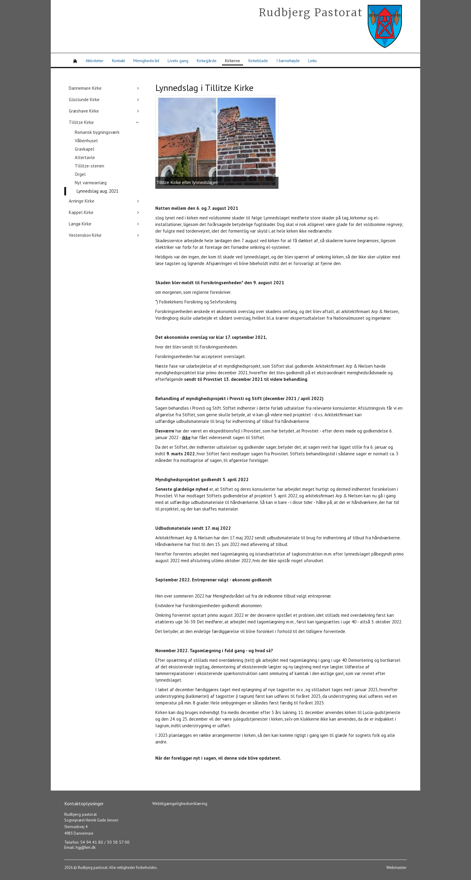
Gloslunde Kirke (84, 99)
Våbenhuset (86, 140)
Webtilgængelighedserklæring (179, 803)
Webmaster (396, 867)
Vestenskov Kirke (85, 235)
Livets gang (178, 60)
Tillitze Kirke (81, 122)
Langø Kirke (80, 224)
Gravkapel (84, 149)
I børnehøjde (288, 60)
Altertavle (85, 157)
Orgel (80, 174)
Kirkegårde (207, 60)
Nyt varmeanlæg (91, 182)
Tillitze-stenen (89, 166)
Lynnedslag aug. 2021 (97, 191)
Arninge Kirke (81, 201)
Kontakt (118, 60)
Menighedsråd (146, 60)
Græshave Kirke (84, 111)
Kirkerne (232, 60)
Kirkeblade (258, 60)
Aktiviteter (95, 60)
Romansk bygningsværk (97, 132)
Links (312, 60)
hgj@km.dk (86, 847)
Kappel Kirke (81, 212)
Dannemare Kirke (85, 88)
